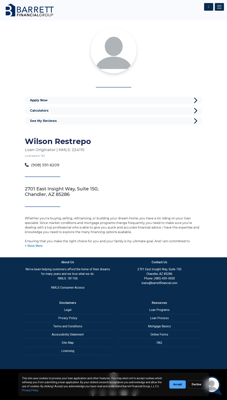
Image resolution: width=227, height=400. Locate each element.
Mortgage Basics (159, 326)
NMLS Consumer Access (68, 287)
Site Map (68, 342)
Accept (177, 384)
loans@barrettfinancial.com (159, 283)
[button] (34, 246)
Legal (67, 310)
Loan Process (159, 318)
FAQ (159, 342)
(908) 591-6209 (42, 165)
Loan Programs (159, 310)
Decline (196, 384)
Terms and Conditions (67, 326)
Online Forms (159, 334)
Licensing (67, 351)
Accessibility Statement (68, 334)
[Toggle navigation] (219, 7)
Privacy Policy (67, 318)
